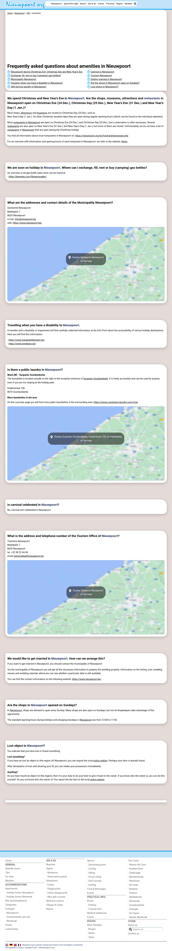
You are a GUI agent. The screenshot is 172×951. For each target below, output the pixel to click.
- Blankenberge (135, 876)
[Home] (47, 3)
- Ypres (90, 937)
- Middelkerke (135, 897)
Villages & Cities (54, 905)
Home (8, 860)
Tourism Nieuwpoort (101, 75)
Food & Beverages (96, 889)
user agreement (11, 948)
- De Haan (133, 885)
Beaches (50, 864)
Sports (90, 860)
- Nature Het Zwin (137, 864)
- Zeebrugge (134, 872)
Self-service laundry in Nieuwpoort (28, 86)
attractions (26, 113)
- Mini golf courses (55, 897)
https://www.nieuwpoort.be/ (27, 223)
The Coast (133, 860)
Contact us (133, 933)
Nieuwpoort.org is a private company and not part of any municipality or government (52, 945)
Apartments (11, 888)
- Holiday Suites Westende (18, 896)
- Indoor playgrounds (57, 892)
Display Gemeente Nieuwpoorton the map (86, 259)
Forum (90, 917)
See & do (92, 3)
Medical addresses (97, 913)
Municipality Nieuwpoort (23, 79)
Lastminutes (11, 929)
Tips (7, 872)
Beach (83, 3)
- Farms (50, 884)
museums (42, 113)
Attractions (52, 880)
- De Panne (133, 913)
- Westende (11, 921)
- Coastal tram (94, 909)
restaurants (152, 98)
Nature (49, 909)
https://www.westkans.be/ (22, 343)
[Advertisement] (86, 39)
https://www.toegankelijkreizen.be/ (27, 340)
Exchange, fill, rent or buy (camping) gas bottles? (36, 75)
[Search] (135, 3)
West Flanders (94, 925)
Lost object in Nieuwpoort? (104, 86)
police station (100, 760)
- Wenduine (134, 881)
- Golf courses (94, 881)
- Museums (52, 872)
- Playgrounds (53, 888)
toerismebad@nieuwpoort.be (29, 556)
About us (132, 925)
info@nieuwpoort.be (25, 219)
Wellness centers (55, 901)
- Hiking (91, 872)
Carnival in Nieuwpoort (102, 72)
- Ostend (132, 893)
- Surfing (91, 885)
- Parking (91, 905)
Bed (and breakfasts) (16, 900)
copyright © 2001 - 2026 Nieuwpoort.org (39, 948)
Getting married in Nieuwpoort (106, 79)
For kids (9, 876)
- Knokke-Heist (135, 868)
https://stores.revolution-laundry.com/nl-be (116, 402)
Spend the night (71, 3)
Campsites (11, 904)
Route (90, 901)
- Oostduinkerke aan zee (17, 917)
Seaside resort (12, 868)
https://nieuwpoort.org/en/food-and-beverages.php (101, 135)
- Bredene (133, 889)
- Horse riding (94, 876)
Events (101, 3)
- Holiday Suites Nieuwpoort (19, 892)
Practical (110, 3)
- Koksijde (133, 909)
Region (119, 3)
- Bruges (91, 929)
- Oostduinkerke (136, 905)
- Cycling (91, 868)
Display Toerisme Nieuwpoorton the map (86, 592)
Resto (125, 141)
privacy (20, 948)
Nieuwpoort (56, 3)
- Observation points (56, 876)
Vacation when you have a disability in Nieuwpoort (37, 83)
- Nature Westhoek (137, 917)
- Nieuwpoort (12, 913)
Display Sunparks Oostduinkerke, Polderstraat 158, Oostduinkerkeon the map (86, 438)
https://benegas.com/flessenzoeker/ (28, 176)
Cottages (10, 908)
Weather (128, 3)
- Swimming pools (96, 864)
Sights (49, 868)
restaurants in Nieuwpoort (26, 122)
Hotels (8, 925)
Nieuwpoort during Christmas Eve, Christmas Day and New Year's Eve (46, 72)
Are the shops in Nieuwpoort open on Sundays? (115, 83)
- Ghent (91, 933)
